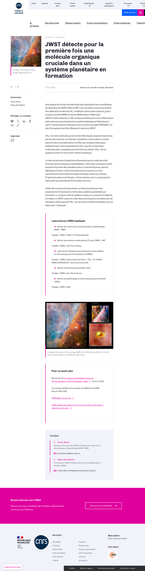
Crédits (72, 568)
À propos (34, 24)
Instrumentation (97, 23)
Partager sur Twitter (18, 121)
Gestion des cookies (127, 568)
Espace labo (58, 4)
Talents (55, 560)
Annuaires (128, 3)
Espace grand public (87, 549)
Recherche (52, 23)
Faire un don (129, 13)
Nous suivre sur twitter (117, 538)
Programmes (89, 3)
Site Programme (85, 553)
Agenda (45, 3)
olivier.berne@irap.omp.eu (69, 453)
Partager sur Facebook (30, 121)
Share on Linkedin (24, 121)
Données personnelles (106, 568)
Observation (73, 23)
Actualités (60, 37)
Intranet (82, 557)
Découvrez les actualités (101, 506)
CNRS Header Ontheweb (140, 12)
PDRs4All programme (61, 398)
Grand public (72, 4)
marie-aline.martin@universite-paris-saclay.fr (77, 470)
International (122, 23)
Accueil (48, 37)
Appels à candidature (109, 4)
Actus (33, 3)
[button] (12, 567)
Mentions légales (86, 568)
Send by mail (12, 125)
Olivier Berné (15, 102)
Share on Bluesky (12, 121)
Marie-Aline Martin (18, 105)
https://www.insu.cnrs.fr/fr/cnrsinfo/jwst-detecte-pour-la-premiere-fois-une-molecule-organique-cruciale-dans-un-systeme (18, 125)
